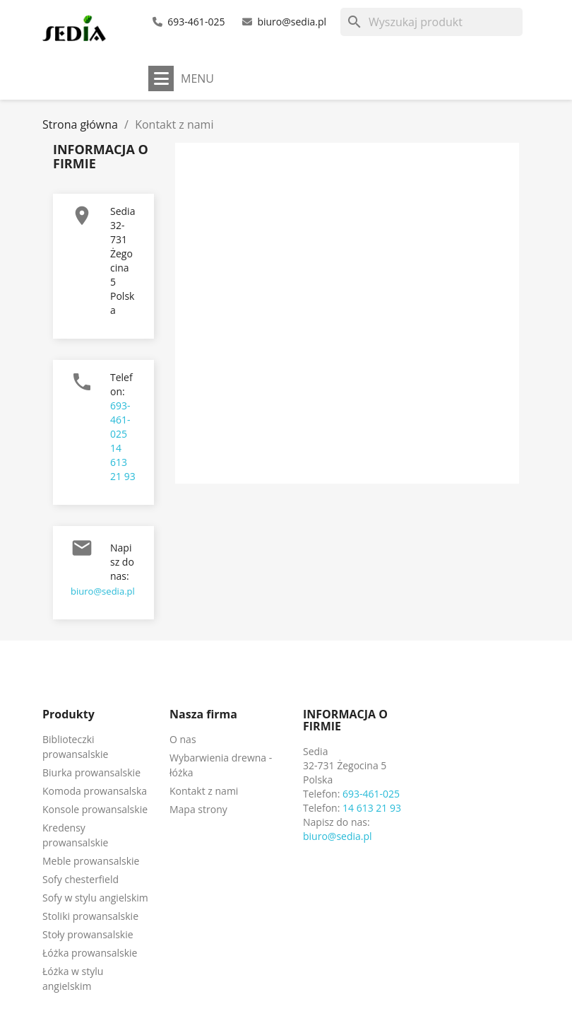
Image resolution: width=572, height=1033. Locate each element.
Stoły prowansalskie (87, 934)
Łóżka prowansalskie (89, 952)
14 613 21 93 (123, 462)
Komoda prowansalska (94, 791)
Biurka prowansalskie (91, 772)
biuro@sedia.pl (291, 21)
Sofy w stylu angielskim (95, 897)
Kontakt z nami (203, 791)
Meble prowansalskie (90, 861)
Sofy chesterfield (80, 879)
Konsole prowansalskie (95, 809)
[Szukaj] (431, 22)
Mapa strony (198, 809)
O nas (182, 739)
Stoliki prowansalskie (90, 916)
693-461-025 (196, 21)
